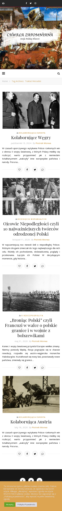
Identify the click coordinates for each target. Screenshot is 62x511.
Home (5, 81)
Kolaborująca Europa (32, 133)
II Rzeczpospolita (32, 315)
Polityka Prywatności (26, 504)
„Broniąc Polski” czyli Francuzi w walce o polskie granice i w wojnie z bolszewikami (31, 327)
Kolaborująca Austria (31, 422)
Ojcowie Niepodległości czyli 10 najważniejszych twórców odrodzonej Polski (31, 229)
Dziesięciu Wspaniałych (32, 219)
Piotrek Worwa (43, 143)
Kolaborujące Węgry (31, 137)
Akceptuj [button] (9, 504)
